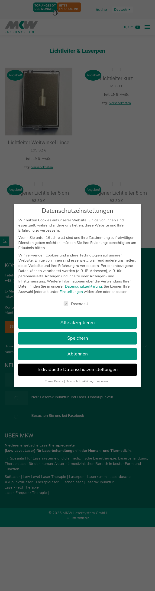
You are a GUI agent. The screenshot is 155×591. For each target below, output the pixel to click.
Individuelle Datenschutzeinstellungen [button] (78, 365)
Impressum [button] (103, 376)
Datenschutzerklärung (83, 282)
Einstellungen (71, 287)
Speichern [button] (77, 334)
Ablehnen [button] (77, 349)
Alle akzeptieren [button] (77, 318)
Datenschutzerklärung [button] (80, 376)
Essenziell (76, 299)
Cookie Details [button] (54, 376)
